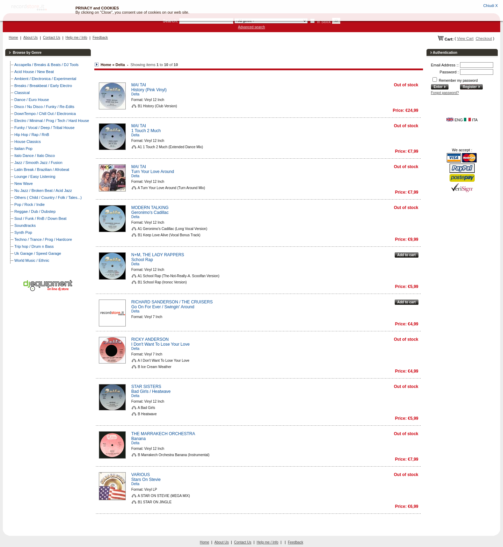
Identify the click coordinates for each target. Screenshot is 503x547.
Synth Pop (23, 232)
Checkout (484, 38)
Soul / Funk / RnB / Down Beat (40, 218)
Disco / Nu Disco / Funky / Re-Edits (44, 107)
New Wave (23, 183)
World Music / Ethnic (31, 260)
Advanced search (251, 27)
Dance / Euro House (31, 100)
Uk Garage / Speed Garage (37, 253)
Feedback (100, 37)
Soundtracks (25, 225)
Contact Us (51, 37)
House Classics (27, 141)
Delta (135, 94)
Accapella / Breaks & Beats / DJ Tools (46, 65)
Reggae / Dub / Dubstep (35, 211)
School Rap (142, 259)
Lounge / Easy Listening (34, 176)
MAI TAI (138, 84)
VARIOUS (140, 474)
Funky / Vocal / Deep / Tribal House (44, 127)
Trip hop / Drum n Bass (34, 246)
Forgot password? (445, 93)
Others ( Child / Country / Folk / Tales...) (48, 197)
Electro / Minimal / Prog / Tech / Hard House (51, 120)
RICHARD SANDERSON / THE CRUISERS (172, 302)
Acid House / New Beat (34, 72)
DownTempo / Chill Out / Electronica (45, 113)
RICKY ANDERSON (150, 339)
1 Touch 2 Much (146, 130)
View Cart (465, 38)
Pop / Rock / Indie (29, 204)
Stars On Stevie (146, 479)
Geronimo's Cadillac (150, 212)
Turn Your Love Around (152, 171)
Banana (138, 438)
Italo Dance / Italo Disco (34, 155)
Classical (22, 93)
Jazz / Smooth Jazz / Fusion (38, 162)
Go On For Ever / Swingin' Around (162, 306)
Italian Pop (23, 148)
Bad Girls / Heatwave (151, 391)
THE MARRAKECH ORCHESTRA (163, 433)
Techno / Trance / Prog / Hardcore (43, 239)
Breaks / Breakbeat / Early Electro (43, 86)
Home (13, 37)
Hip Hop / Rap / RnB (31, 134)
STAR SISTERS (146, 386)
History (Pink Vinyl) (149, 89)
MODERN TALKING (150, 207)
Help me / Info (76, 37)
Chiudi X (490, 5)
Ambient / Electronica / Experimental (45, 79)
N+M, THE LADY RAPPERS (157, 254)
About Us (30, 37)
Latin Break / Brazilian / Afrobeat (41, 169)
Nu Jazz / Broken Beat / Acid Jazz (43, 190)
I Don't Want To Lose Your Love (160, 344)
